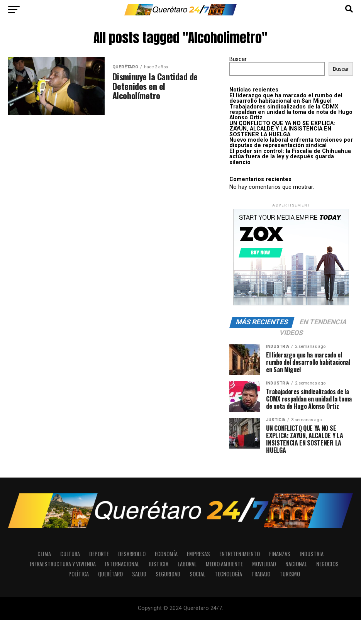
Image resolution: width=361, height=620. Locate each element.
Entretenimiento (239, 554)
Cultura (70, 554)
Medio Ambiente (224, 564)
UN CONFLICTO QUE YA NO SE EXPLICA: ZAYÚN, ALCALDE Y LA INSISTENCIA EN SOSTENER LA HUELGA (282, 129)
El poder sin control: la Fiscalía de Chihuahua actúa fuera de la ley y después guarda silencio (290, 157)
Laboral (187, 564)
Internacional (122, 564)
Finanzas (279, 554)
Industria (312, 554)
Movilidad (264, 564)
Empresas (198, 554)
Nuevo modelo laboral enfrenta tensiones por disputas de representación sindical (291, 143)
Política (78, 574)
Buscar (238, 59)
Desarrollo (132, 554)
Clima (44, 554)
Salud (139, 574)
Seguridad (168, 574)
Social (197, 574)
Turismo (290, 574)
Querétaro (110, 574)
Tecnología (228, 574)
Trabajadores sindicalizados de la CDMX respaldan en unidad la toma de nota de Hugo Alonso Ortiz (291, 112)
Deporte (99, 554)
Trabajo (260, 574)
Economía (166, 554)
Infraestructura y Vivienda (63, 564)
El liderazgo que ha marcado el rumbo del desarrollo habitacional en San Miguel (285, 98)
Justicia (158, 564)
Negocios (327, 564)
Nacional (296, 564)
